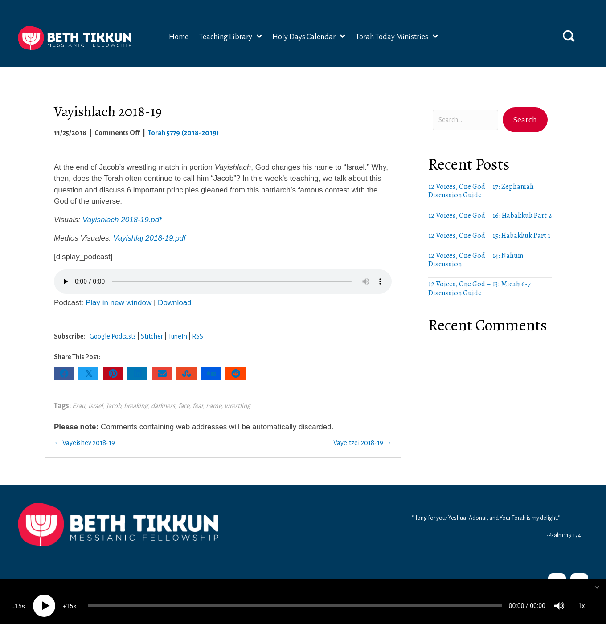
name (213, 405)
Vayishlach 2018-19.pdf (121, 220)
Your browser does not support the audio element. (223, 281)
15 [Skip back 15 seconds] (18, 597)
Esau (78, 405)
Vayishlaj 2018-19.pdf (149, 238)
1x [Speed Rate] (581, 597)
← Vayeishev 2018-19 (84, 442)
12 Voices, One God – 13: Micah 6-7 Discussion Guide (479, 288)
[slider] (295, 597)
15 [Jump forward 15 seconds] (69, 597)
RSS (197, 336)
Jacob (113, 405)
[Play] (44, 597)
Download (175, 302)
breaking (136, 405)
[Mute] (559, 597)
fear (197, 405)
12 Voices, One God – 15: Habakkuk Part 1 (489, 236)
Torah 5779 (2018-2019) (183, 132)
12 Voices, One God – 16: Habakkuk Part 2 (490, 215)
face (183, 405)
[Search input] (465, 120)
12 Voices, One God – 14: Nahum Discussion (476, 260)
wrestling (237, 405)
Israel (95, 405)
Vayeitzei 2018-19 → (362, 442)
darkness (163, 405)
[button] (569, 36)
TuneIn (177, 336)
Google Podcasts (113, 336)
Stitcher (152, 336)
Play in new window (119, 302)
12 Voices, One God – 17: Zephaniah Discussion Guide (481, 191)
